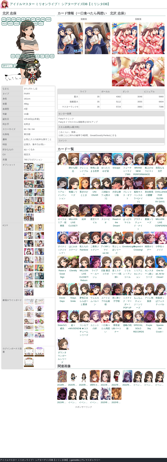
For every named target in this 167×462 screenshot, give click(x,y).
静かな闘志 (74, 167)
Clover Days (63, 297)
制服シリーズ (74, 191)
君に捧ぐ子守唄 (118, 297)
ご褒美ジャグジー (96, 246)
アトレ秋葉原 (150, 297)
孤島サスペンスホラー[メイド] (139, 195)
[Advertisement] (83, 431)
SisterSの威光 (63, 325)
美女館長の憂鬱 (150, 191)
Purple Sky (150, 325)
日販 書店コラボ (107, 270)
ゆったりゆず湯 (107, 167)
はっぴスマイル (128, 219)
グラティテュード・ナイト (139, 222)
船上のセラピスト (150, 167)
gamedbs (75, 460)
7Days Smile (74, 297)
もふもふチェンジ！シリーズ (139, 301)
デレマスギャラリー (90, 460)
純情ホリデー (150, 246)
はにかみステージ (74, 246)
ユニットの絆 (96, 325)
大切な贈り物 (118, 191)
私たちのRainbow (85, 246)
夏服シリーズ (150, 219)
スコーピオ (107, 219)
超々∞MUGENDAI (74, 325)
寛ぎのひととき (85, 191)
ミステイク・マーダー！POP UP (128, 301)
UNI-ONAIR (96, 191)
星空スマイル (96, 219)
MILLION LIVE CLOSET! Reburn (85, 274)
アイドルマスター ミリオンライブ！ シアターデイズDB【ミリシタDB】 (60, 4)
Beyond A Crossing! (139, 246)
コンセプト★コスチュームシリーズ (85, 328)
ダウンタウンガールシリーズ (63, 356)
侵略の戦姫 (128, 325)
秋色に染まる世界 (96, 167)
